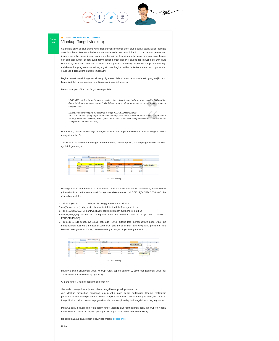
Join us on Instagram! (122, 17)
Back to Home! (88, 17)
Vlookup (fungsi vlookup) (82, 41)
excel (86, 37)
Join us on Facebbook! (99, 17)
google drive (119, 318)
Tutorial (95, 37)
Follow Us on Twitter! (111, 17)
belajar (77, 37)
